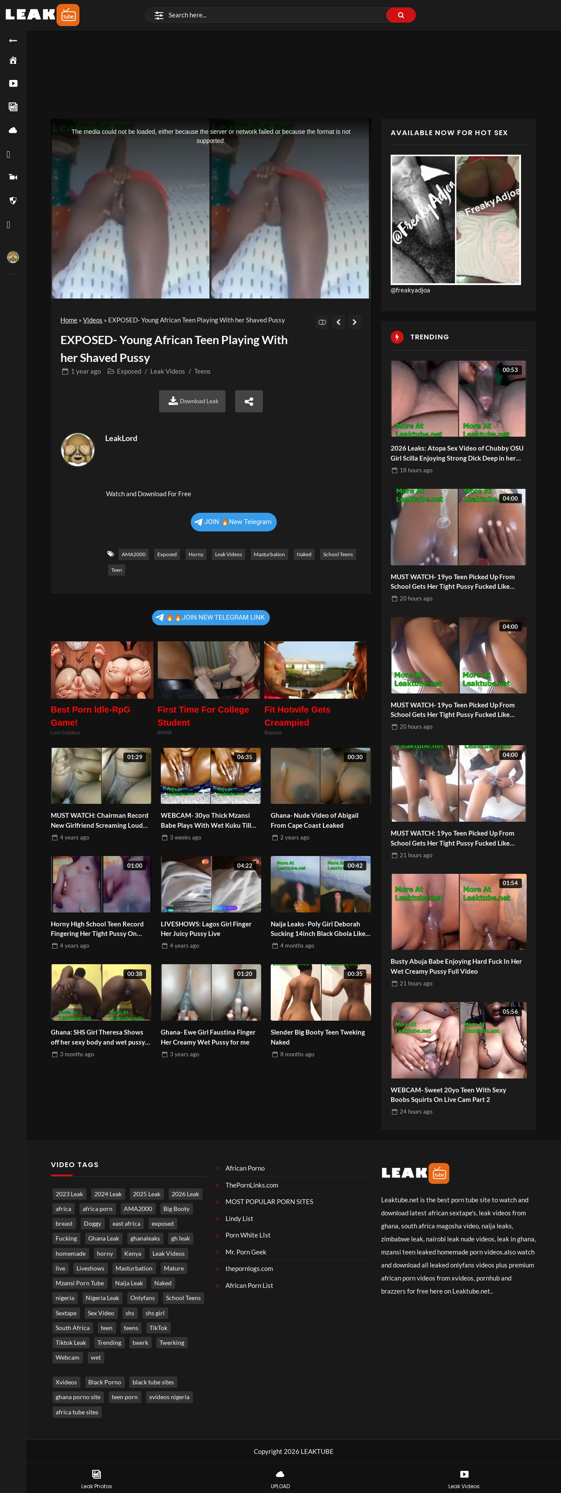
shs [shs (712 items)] (130, 1313)
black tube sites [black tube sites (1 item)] (153, 1382)
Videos (93, 320)
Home (68, 320)
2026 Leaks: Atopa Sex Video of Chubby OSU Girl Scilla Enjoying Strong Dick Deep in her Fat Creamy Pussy (457, 453)
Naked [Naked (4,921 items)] (163, 1283)
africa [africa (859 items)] (63, 1208)
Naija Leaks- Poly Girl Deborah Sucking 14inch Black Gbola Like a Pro (320, 929)
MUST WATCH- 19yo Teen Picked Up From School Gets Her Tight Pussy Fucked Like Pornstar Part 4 (453, 582)
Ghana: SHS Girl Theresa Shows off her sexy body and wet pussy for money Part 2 (98, 1037)
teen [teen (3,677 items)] (107, 1327)
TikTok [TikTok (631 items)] (158, 1327)
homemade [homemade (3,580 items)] (71, 1253)
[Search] (280, 15)
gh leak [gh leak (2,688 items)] (180, 1238)
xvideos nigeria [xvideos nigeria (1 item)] (169, 1396)
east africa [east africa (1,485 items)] (126, 1223)
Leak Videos (167, 371)
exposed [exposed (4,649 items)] (163, 1223)
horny (196, 554)
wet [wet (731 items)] (96, 1357)
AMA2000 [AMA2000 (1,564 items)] (138, 1208)
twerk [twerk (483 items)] (140, 1342)
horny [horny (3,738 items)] (105, 1253)
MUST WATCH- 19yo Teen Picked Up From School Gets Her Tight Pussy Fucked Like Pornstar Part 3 (453, 710)
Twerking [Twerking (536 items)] (171, 1342)
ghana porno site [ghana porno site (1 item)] (78, 1396)
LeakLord (121, 438)
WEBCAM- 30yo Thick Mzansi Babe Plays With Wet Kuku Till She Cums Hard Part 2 (206, 820)
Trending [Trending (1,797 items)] (109, 1342)
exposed (167, 554)
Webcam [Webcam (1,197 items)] (68, 1357)
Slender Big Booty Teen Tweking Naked (318, 1037)
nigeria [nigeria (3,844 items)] (65, 1297)
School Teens (338, 554)
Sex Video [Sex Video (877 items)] (101, 1313)
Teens (202, 371)
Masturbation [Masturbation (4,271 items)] (134, 1268)
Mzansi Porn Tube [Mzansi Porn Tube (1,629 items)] (80, 1283)
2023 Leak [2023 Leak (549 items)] (69, 1194)
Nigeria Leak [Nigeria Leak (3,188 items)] (102, 1297)
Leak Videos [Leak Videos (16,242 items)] (169, 1253)
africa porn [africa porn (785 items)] (98, 1208)
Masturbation (269, 554)
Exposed (129, 371)
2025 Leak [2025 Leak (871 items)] (146, 1194)
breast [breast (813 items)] (64, 1223)
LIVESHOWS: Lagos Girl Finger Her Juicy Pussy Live (206, 929)
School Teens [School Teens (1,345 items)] (183, 1297)
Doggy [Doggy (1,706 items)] (92, 1223)
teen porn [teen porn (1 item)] (125, 1396)
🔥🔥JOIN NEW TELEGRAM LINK (210, 617)
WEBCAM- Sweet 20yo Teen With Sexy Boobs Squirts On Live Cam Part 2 (448, 1095)
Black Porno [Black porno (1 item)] (104, 1382)
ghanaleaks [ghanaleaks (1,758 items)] (145, 1238)
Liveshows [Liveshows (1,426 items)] (90, 1268)
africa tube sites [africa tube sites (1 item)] (77, 1412)
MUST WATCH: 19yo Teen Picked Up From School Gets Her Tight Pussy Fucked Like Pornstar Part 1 (453, 838)
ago (86, 371)
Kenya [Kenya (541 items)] (132, 1253)
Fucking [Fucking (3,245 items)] (66, 1238)
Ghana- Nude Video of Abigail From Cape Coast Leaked (315, 820)
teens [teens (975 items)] (131, 1327)
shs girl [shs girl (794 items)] (155, 1313)
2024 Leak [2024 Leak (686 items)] (108, 1194)
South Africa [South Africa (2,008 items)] (73, 1327)
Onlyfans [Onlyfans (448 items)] (142, 1297)
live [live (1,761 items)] (60, 1268)
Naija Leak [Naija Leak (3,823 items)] (129, 1283)
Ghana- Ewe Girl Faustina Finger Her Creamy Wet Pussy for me (208, 1037)
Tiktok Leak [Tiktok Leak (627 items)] (71, 1342)
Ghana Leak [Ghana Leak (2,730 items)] (103, 1238)
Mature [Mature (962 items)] (174, 1268)
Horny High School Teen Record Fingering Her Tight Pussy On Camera (97, 929)
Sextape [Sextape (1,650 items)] (66, 1313)
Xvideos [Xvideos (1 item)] (66, 1382)
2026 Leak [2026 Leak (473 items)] (185, 1194)
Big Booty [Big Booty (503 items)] (176, 1208)
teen (116, 570)
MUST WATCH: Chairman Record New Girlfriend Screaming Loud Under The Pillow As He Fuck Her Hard (100, 820)
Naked (304, 554)
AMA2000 (134, 554)
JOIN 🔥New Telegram (233, 522)
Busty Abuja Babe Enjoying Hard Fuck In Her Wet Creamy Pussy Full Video (456, 966)
